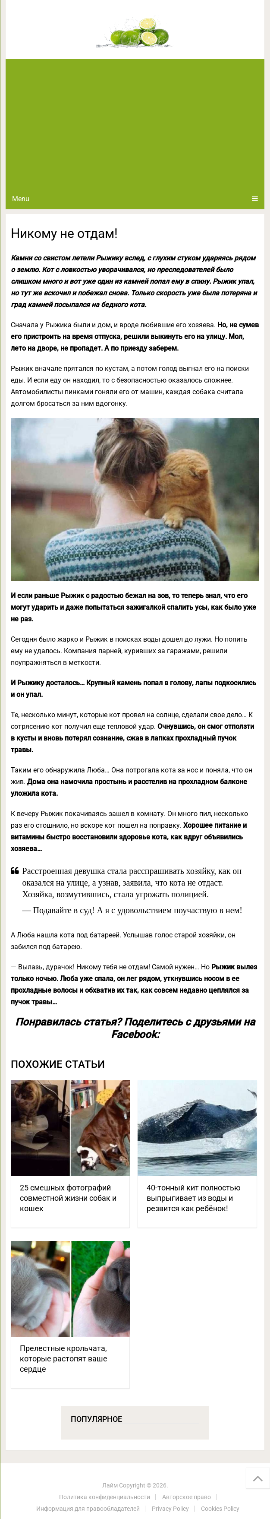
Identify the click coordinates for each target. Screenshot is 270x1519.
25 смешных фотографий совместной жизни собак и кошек (68, 1198)
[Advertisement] (135, 123)
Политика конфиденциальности (104, 1497)
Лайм (110, 1485)
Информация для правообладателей (88, 1508)
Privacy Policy (170, 1508)
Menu (20, 199)
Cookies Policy (220, 1508)
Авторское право (186, 1497)
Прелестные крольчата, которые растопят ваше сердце (63, 1358)
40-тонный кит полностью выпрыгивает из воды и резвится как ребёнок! (194, 1198)
